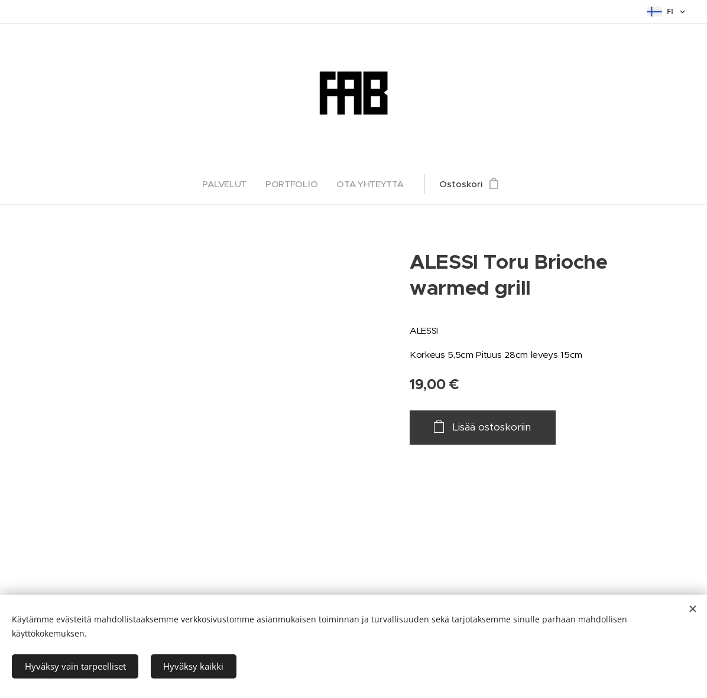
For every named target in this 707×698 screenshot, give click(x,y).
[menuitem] (227, 184)
